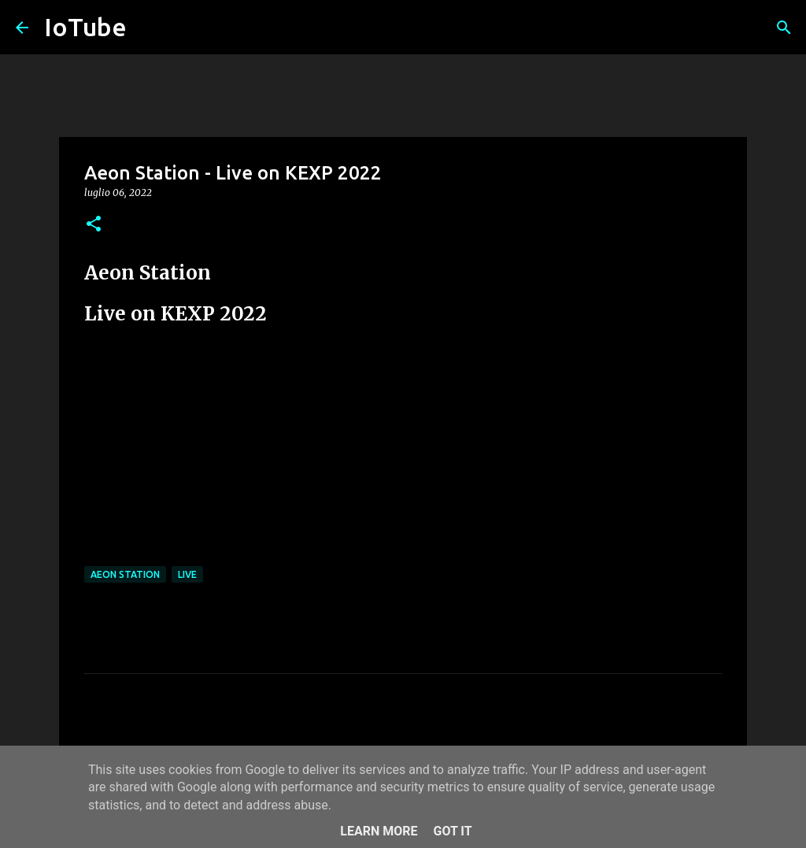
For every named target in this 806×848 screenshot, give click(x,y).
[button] (93, 224)
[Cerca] (784, 27)
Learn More (378, 831)
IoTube (85, 27)
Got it (452, 831)
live (187, 574)
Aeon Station (125, 574)
